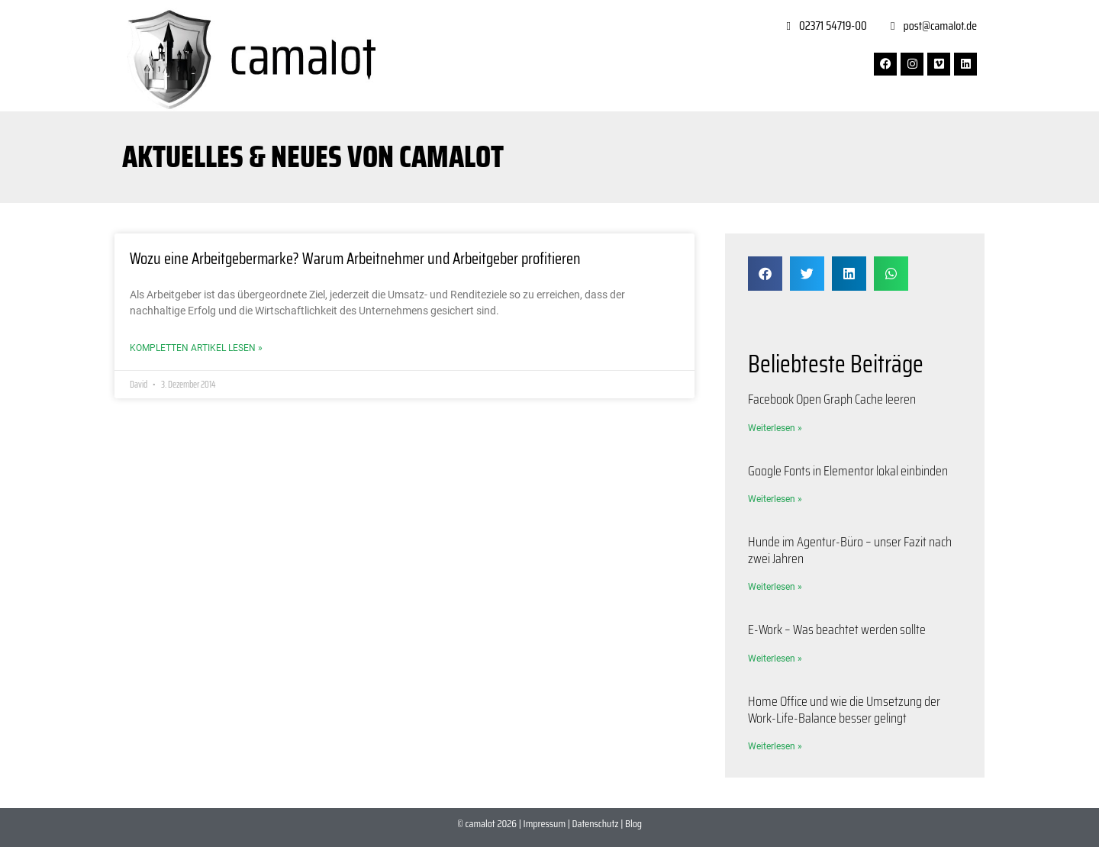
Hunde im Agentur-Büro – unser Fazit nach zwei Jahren (850, 550)
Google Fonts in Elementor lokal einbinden (848, 470)
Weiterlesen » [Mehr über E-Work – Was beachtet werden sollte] (775, 658)
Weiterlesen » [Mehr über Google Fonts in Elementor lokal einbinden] (775, 499)
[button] (765, 273)
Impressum (545, 823)
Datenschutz (595, 823)
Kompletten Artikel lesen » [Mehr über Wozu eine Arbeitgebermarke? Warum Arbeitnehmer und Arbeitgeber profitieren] (196, 348)
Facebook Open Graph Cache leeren (832, 399)
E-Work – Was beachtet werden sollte (837, 629)
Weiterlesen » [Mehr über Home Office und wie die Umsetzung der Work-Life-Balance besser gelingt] (775, 746)
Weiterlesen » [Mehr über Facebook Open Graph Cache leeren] (775, 428)
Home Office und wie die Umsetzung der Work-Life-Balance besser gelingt (844, 710)
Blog (633, 823)
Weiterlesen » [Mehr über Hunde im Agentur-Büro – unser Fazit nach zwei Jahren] (775, 586)
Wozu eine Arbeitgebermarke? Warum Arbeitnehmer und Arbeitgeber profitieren (355, 258)
